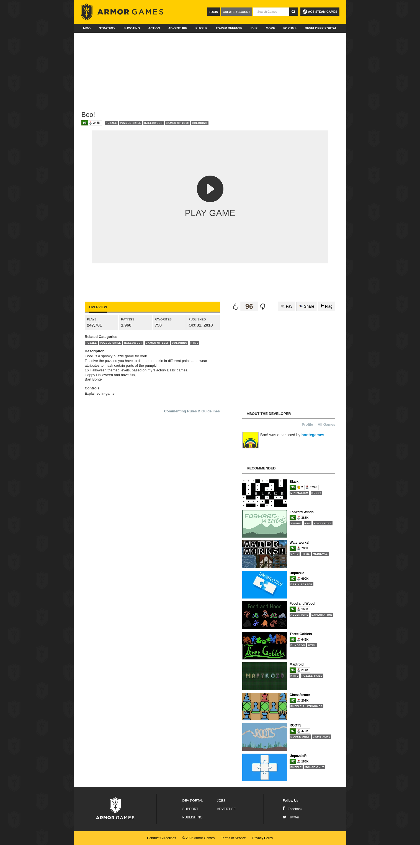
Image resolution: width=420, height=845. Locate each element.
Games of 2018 (177, 123)
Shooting (131, 28)
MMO (87, 28)
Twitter (291, 817)
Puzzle (201, 28)
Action (154, 28)
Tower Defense (229, 28)
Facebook (292, 809)
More (270, 28)
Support (190, 809)
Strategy (107, 28)
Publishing (192, 817)
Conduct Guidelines (161, 838)
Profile (307, 424)
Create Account (236, 12)
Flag (327, 306)
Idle (254, 28)
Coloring (200, 123)
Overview (98, 307)
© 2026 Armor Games (198, 838)
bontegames (313, 435)
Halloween (153, 123)
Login (213, 12)
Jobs (221, 801)
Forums (290, 28)
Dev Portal (192, 801)
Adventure (177, 28)
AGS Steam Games (320, 11)
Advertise (226, 809)
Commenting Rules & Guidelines (192, 411)
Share (306, 306)
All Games (326, 424)
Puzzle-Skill (130, 123)
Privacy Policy (262, 838)
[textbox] (271, 11)
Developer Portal (321, 28)
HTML (194, 342)
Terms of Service (233, 838)
